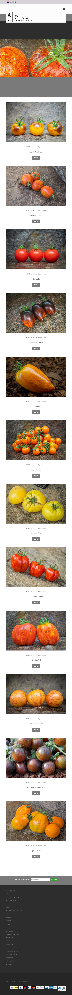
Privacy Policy (11, 961)
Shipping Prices (11, 900)
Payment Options (12, 893)
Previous (2, 49)
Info (36, 158)
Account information (13, 934)
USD (26, 2)
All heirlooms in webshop (14, 910)
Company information (13, 897)
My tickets (10, 940)
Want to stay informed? (22, 879)
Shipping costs (42, 147)
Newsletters (10, 944)
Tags (8, 924)
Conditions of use (12, 954)
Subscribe (54, 879)
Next (70, 49)
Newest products (12, 914)
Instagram (25, 981)
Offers (9, 917)
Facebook (9, 981)
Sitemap (9, 964)
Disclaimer (10, 957)
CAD (29, 2)
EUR (19, 2)
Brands (9, 920)
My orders (10, 937)
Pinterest (17, 981)
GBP (22, 2)
